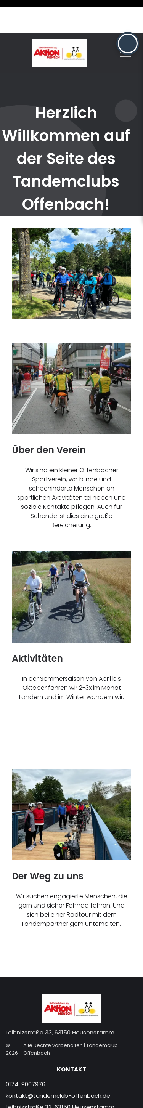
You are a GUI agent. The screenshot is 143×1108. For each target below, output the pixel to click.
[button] (127, 43)
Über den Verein (49, 417)
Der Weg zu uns (48, 843)
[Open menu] (125, 20)
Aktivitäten (37, 625)
